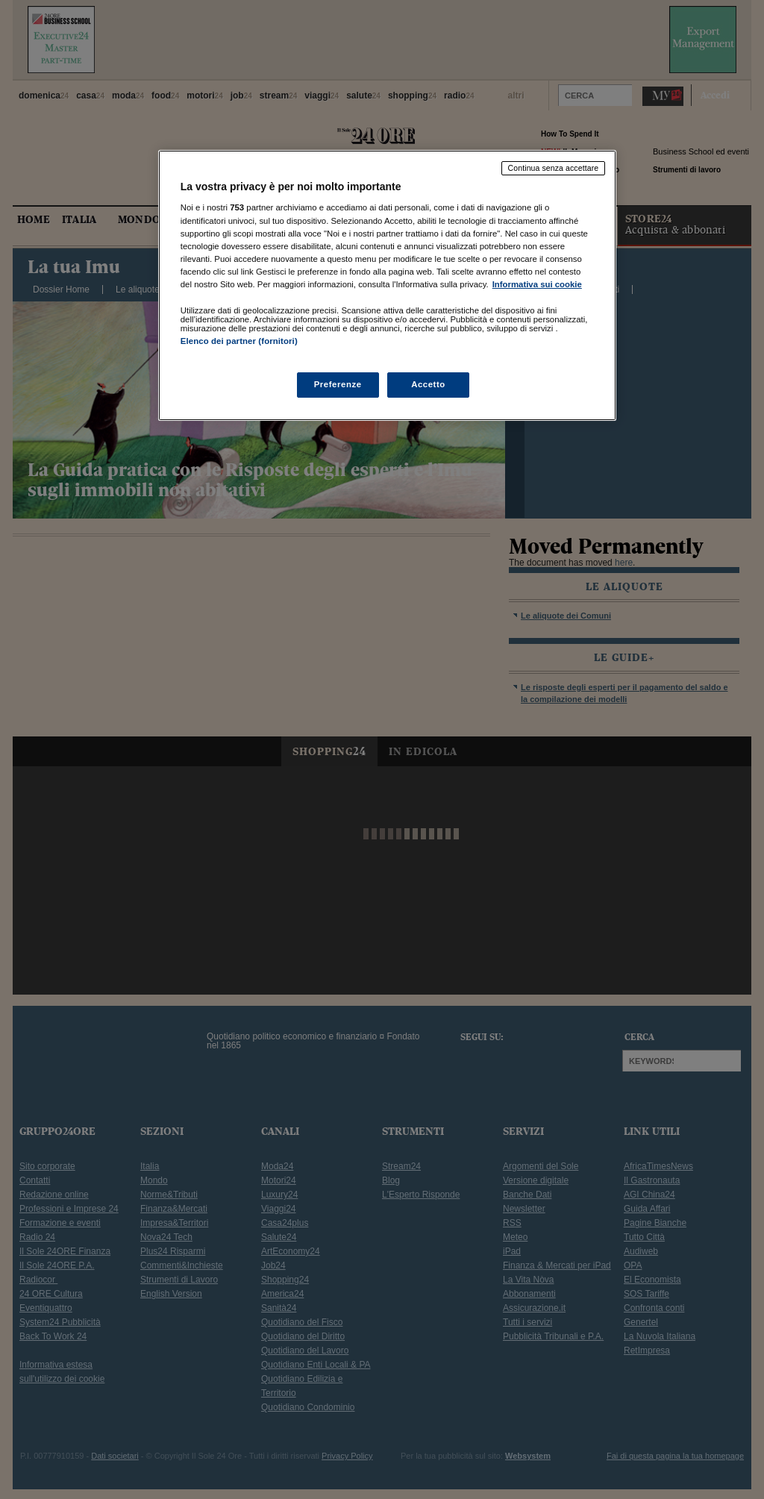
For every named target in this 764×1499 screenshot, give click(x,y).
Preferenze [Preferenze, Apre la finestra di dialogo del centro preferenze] (338, 384)
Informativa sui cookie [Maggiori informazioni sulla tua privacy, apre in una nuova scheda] (537, 284)
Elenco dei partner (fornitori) (239, 341)
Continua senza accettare (553, 167)
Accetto (428, 384)
